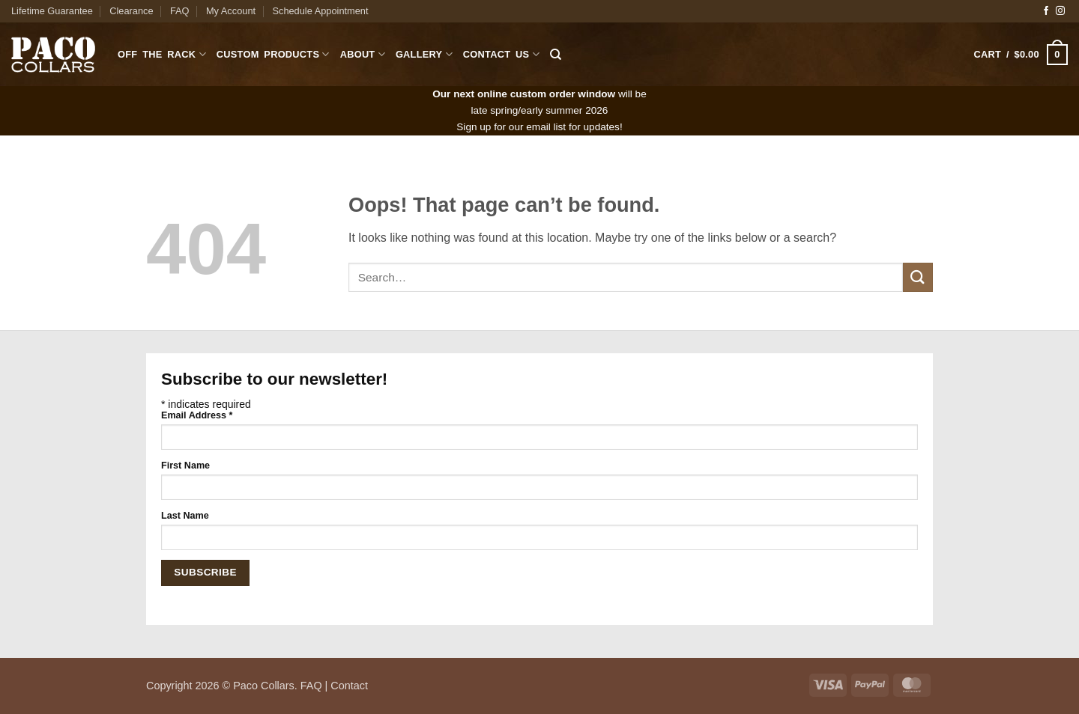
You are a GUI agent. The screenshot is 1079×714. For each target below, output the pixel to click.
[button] (1021, 55)
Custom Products (273, 54)
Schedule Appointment (320, 10)
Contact (349, 686)
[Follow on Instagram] (1060, 11)
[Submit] (918, 277)
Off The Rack (162, 54)
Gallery (424, 54)
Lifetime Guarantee (52, 10)
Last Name (185, 515)
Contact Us (501, 54)
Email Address (196, 415)
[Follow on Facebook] (1046, 11)
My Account (231, 10)
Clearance (131, 10)
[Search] (555, 54)
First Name (185, 465)
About (362, 54)
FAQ (180, 10)
